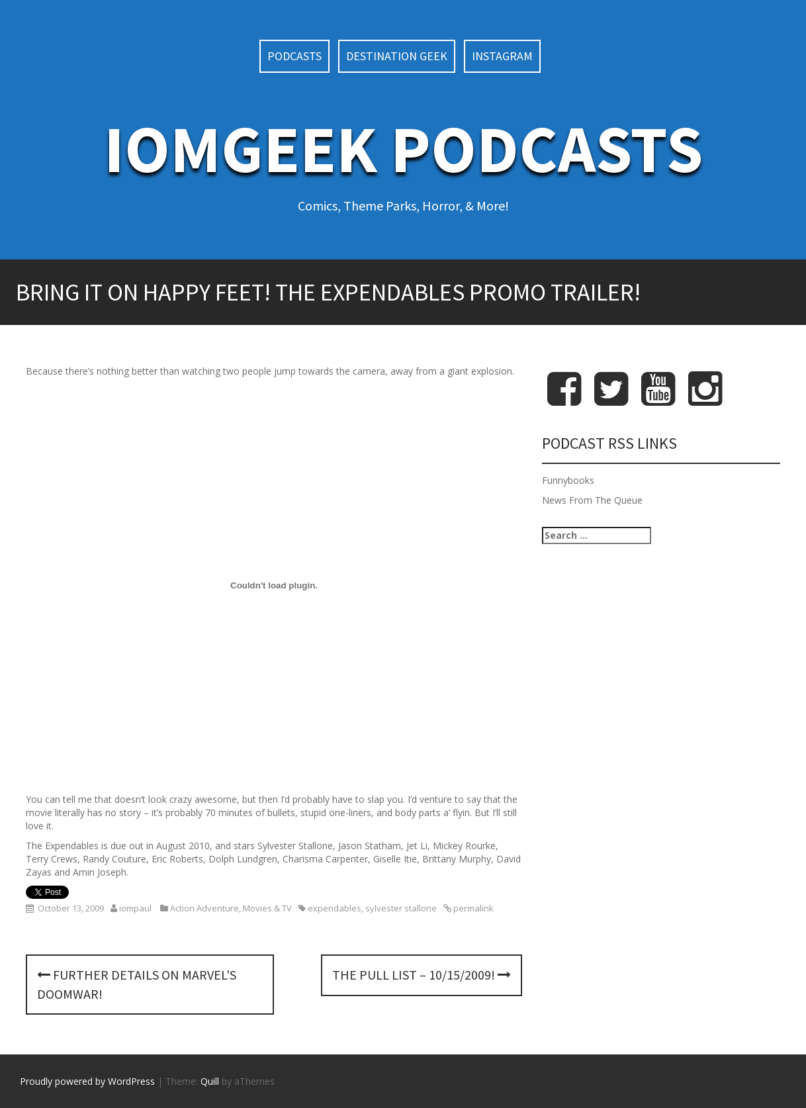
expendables (334, 908)
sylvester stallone (401, 908)
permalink (472, 908)
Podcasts (294, 56)
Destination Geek (396, 56)
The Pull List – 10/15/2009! (421, 974)
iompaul (135, 908)
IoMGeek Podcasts (403, 148)
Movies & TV (267, 908)
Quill (210, 1081)
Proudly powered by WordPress (87, 1081)
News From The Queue (592, 500)
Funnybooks (568, 480)
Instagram (502, 56)
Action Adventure (204, 908)
